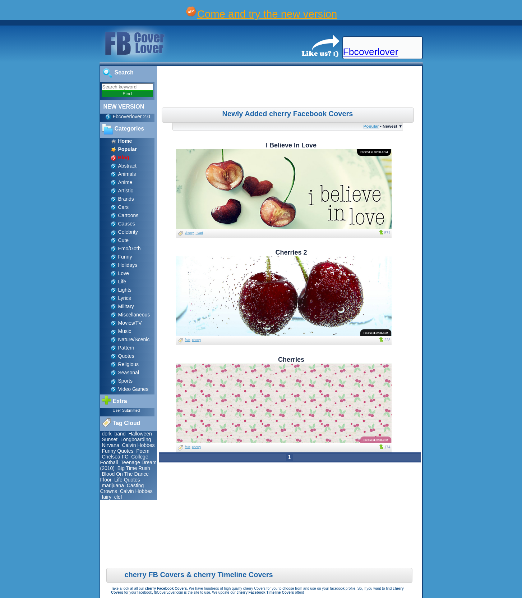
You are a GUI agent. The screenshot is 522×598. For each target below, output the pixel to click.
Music (124, 331)
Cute (123, 240)
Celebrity (128, 232)
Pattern (126, 348)
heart (199, 232)
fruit (187, 340)
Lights (124, 290)
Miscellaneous (134, 315)
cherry (189, 232)
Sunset (110, 439)
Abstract (127, 166)
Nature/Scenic (134, 339)
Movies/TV (130, 323)
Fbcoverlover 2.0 (131, 116)
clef (118, 497)
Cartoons (128, 215)
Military (126, 306)
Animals (127, 174)
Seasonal (128, 372)
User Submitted (126, 410)
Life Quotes (127, 480)
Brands (126, 199)
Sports (125, 381)
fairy (106, 497)
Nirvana (110, 445)
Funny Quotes (118, 451)
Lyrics (124, 298)
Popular (371, 126)
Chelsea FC (115, 457)
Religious (128, 364)
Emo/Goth (129, 248)
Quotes (126, 356)
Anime (125, 182)
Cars (123, 207)
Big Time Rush (133, 468)
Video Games (133, 389)
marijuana (113, 485)
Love (123, 273)
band (120, 434)
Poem (142, 451)
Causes (126, 224)
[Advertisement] (290, 88)
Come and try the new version (267, 14)
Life (122, 281)
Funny (125, 257)
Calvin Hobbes (138, 445)
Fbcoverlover (370, 51)
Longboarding (135, 439)
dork (107, 434)
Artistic (125, 190)
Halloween (140, 434)
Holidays (128, 265)
